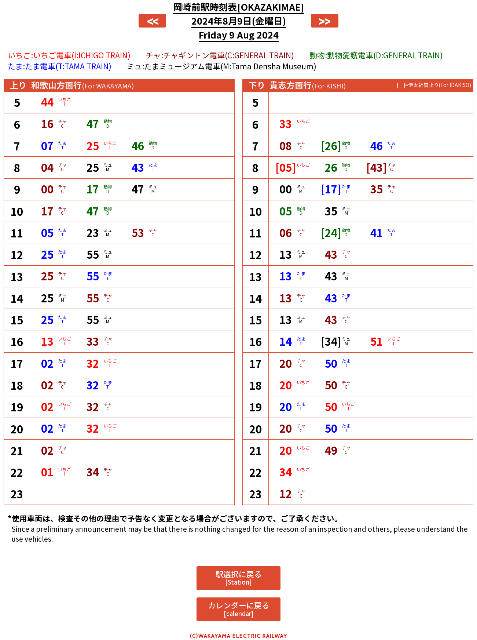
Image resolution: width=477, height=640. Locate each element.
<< (152, 21)
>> (324, 21)
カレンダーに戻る (238, 609)
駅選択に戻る (239, 577)
